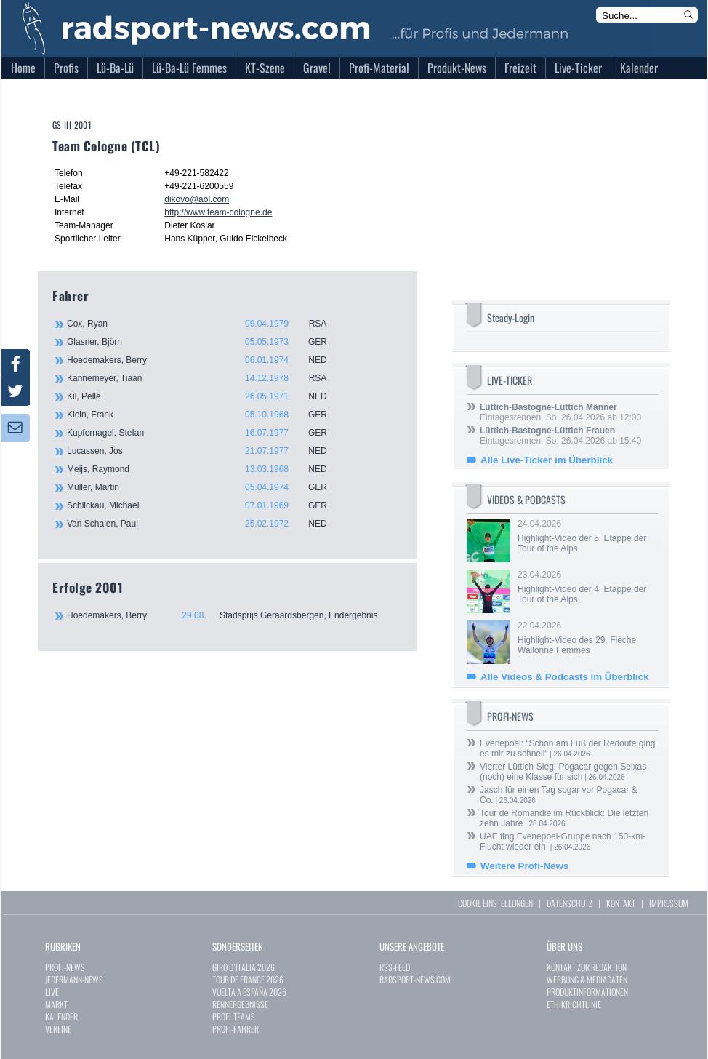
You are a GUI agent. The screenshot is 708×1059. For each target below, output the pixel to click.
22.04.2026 (587, 637)
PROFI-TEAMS (233, 1016)
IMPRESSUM (668, 903)
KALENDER (61, 1016)
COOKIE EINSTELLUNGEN (495, 903)
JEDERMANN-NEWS (74, 979)
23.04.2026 (587, 587)
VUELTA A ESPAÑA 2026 (249, 992)
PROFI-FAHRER (235, 1029)
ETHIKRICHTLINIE (574, 1004)
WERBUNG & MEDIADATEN (587, 979)
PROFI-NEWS (65, 967)
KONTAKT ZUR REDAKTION (587, 967)
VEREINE (58, 1029)
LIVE (52, 992)
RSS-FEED (394, 967)
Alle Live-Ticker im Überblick (546, 460)
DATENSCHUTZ (569, 903)
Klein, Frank (205, 414)
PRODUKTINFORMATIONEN (587, 992)
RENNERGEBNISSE (240, 1004)
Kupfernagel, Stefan (205, 433)
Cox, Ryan (205, 324)
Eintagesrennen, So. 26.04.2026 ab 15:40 (560, 435)
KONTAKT (620, 903)
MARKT (56, 1004)
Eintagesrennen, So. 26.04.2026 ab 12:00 (560, 412)
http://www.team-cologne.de (218, 212)
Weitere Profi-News (524, 865)
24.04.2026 (587, 536)
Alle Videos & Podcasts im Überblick (564, 676)
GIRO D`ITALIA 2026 (243, 967)
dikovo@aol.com (196, 199)
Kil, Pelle (205, 396)
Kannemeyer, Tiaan (205, 378)
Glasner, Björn (205, 342)
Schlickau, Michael (205, 505)
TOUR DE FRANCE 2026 (247, 979)
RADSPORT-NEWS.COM (415, 979)
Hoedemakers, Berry (205, 360)
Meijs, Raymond (205, 469)
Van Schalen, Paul (205, 524)
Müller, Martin (205, 487)
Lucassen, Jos (205, 451)
